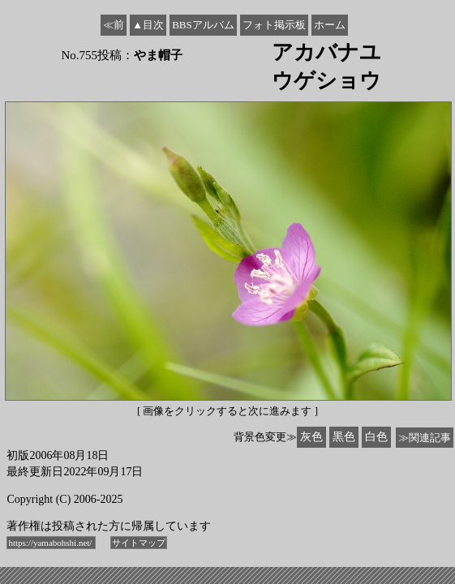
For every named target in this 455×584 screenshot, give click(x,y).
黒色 (344, 437)
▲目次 (148, 25)
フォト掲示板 (274, 25)
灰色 (311, 437)
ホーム (330, 25)
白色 (376, 437)
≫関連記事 (424, 438)
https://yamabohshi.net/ (51, 543)
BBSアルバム (203, 25)
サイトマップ (138, 543)
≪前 (113, 25)
